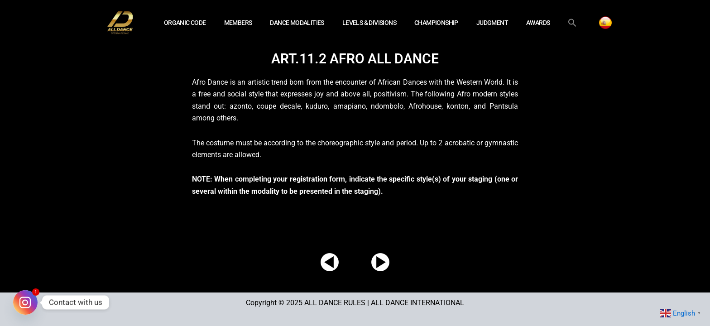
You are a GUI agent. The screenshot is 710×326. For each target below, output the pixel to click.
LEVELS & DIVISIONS (369, 22)
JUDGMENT (492, 22)
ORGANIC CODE (185, 22)
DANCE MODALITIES (297, 22)
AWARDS (538, 22)
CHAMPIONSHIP (436, 22)
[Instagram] (25, 302)
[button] (572, 22)
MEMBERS (238, 22)
